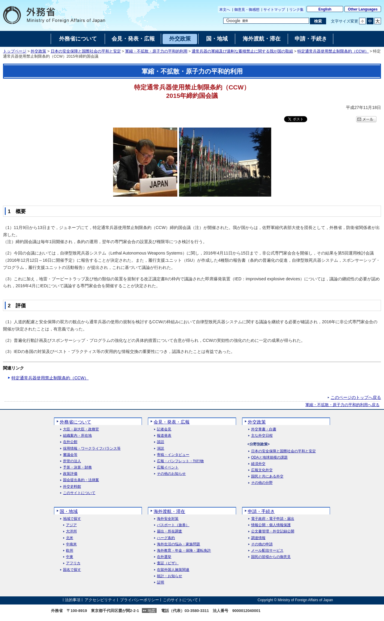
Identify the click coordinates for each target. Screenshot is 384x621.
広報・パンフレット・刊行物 (180, 461)
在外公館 (70, 442)
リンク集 (296, 10)
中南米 (71, 544)
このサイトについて (79, 493)
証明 (160, 582)
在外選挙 (164, 557)
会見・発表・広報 (172, 421)
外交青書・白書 (263, 429)
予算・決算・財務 (77, 467)
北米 (69, 538)
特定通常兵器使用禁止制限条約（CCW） (333, 51)
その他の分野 (262, 483)
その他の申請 (262, 544)
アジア (71, 525)
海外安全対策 (167, 519)
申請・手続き (261, 511)
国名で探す (72, 570)
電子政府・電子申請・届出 (272, 519)
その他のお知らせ (171, 474)
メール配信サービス (267, 551)
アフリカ (73, 563)
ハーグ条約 (166, 538)
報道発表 (164, 436)
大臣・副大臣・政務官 (81, 429)
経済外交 (258, 464)
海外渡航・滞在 (169, 511)
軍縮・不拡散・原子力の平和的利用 (156, 51)
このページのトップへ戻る (356, 397)
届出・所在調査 (169, 531)
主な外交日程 (262, 436)
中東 (69, 557)
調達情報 (258, 538)
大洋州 (71, 531)
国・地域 (69, 511)
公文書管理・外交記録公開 (272, 531)
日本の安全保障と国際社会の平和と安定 (86, 51)
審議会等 (70, 455)
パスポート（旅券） (173, 525)
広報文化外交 (262, 470)
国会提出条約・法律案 (81, 480)
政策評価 (70, 474)
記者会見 (164, 429)
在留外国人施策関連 (173, 570)
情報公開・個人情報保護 (271, 525)
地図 (151, 610)
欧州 (69, 551)
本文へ (224, 10)
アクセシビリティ (100, 600)
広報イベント (167, 467)
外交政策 (38, 51)
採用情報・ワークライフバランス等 (92, 449)
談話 (160, 442)
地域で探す (72, 519)
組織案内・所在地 (77, 436)
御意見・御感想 (247, 10)
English (324, 9)
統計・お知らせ (169, 576)
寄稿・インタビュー (173, 455)
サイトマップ (274, 10)
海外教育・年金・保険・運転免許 (184, 551)
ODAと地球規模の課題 (269, 458)
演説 (160, 449)
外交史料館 (72, 487)
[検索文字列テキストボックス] (266, 21)
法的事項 (72, 600)
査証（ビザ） (167, 563)
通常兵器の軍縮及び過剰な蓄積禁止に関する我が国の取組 (242, 51)
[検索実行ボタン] (318, 21)
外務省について (75, 421)
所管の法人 (72, 461)
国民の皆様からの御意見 (271, 557)
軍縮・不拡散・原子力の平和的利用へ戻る (342, 405)
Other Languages (363, 9)
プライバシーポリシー (139, 600)
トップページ (14, 51)
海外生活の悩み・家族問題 (178, 544)
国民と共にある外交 (267, 476)
